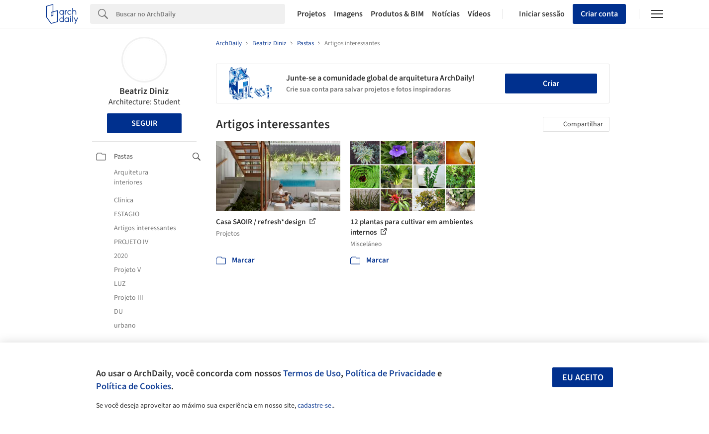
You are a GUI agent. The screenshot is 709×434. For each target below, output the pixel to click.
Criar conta (599, 13)
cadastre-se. (315, 406)
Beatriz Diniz (144, 91)
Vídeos (479, 14)
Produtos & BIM (397, 14)
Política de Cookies (133, 386)
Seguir (144, 123)
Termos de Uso (312, 373)
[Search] (201, 14)
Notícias (446, 14)
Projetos (311, 14)
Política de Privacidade (390, 373)
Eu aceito (583, 377)
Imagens (348, 14)
